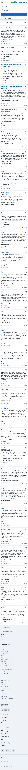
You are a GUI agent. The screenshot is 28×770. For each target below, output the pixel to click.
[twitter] (9, 750)
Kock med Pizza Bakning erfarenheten (9, 110)
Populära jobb (4, 696)
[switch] (25, 22)
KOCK (3, 448)
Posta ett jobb (5, 736)
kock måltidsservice (6, 665)
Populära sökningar (6, 743)
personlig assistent (5, 688)
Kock (2, 131)
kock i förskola (4, 647)
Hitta (14, 14)
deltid (2, 690)
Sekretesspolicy (5, 761)
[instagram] (6, 750)
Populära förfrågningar (8, 631)
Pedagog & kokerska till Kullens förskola (11, 87)
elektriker (3, 684)
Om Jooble (4, 717)
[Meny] (2, 2)
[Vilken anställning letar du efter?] (14, 6)
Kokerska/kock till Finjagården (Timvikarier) (11, 65)
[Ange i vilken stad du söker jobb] (14, 10)
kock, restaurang (5, 659)
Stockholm (3, 636)
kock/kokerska (6, 28)
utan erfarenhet (5, 680)
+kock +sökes (4, 651)
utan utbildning (4, 678)
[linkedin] (13, 750)
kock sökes (3, 661)
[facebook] (2, 750)
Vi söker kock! (5, 408)
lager (2, 682)
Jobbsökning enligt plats (7, 698)
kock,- (2, 657)
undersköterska (5, 673)
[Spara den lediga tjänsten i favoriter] (26, 28)
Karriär (2, 722)
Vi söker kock (5, 529)
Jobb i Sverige (5, 727)
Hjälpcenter (4, 725)
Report (24, 43)
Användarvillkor (5, 757)
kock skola (3, 663)
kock (2, 151)
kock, (2, 649)
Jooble (11, 766)
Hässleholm (4, 641)
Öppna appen (23, 2)
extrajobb (3, 676)
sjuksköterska (4, 686)
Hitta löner (3, 745)
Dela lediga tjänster (6, 734)
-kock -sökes (4, 653)
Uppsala (3, 639)
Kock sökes (5, 192)
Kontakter (3, 720)
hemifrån (3, 671)
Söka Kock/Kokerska (8, 47)
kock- (2, 655)
